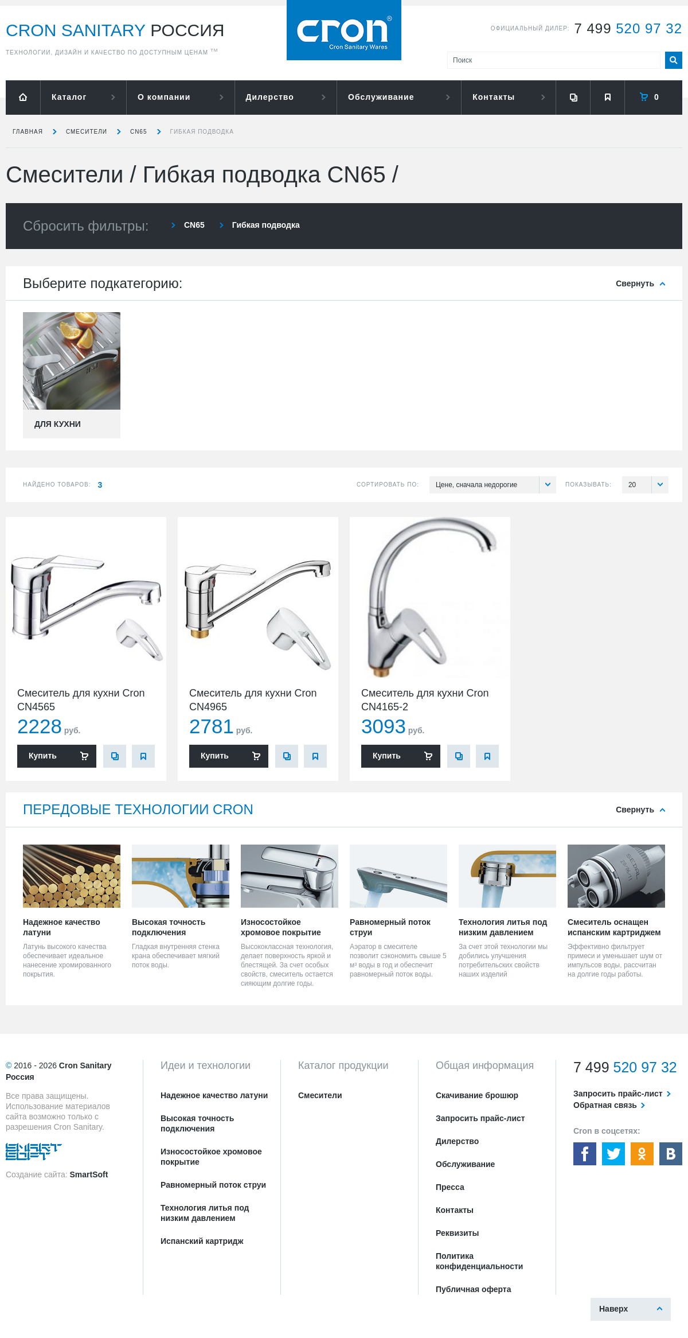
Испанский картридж (202, 1241)
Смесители (86, 132)
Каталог (69, 97)
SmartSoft (88, 1174)
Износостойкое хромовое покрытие (211, 1156)
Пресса (450, 1187)
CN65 (138, 132)
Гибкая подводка (202, 132)
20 (648, 484)
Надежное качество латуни (214, 1095)
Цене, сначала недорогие (496, 484)
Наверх (613, 1308)
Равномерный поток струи (213, 1184)
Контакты (493, 97)
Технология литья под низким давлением (205, 1213)
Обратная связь (605, 1105)
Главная (28, 132)
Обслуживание (381, 97)
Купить (43, 755)
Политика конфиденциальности (479, 1261)
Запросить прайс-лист (480, 1118)
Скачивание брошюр (477, 1095)
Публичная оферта (473, 1289)
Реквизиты (457, 1233)
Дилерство (270, 97)
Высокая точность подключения (197, 1123)
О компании (164, 97)
